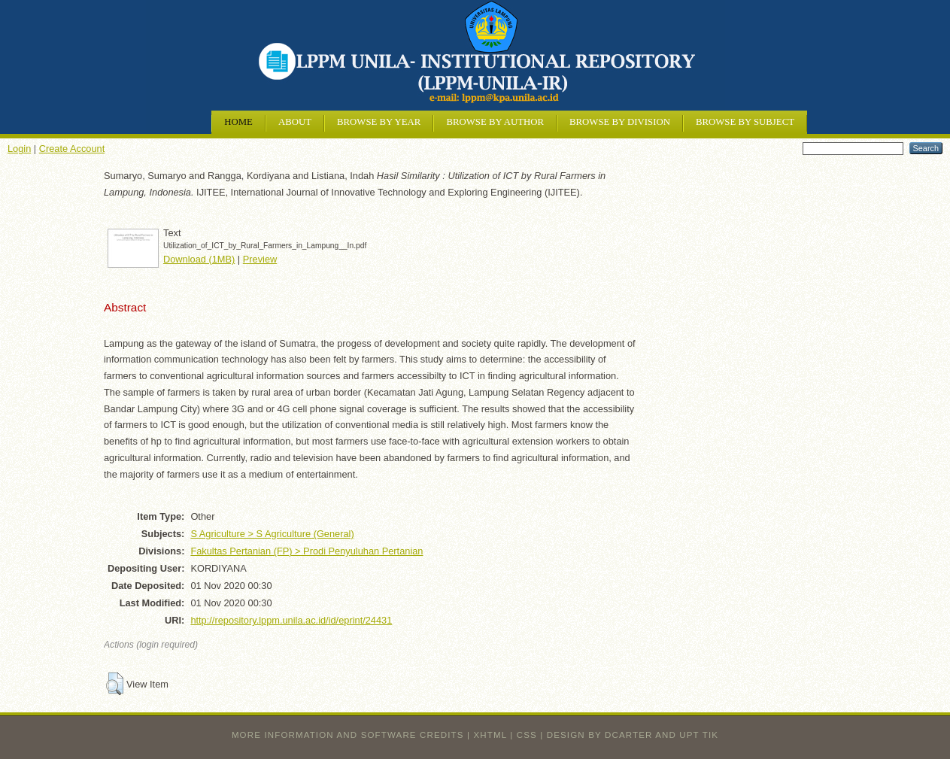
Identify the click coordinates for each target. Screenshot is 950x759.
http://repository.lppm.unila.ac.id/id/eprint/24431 (291, 620)
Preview (260, 259)
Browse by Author (495, 122)
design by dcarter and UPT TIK (632, 734)
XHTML (490, 734)
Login (19, 148)
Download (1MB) (199, 259)
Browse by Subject (745, 122)
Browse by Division (619, 122)
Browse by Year (378, 122)
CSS (527, 734)
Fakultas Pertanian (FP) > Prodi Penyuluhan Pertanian (306, 551)
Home (238, 122)
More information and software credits (348, 734)
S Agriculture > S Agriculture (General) (272, 533)
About (294, 122)
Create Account (72, 148)
